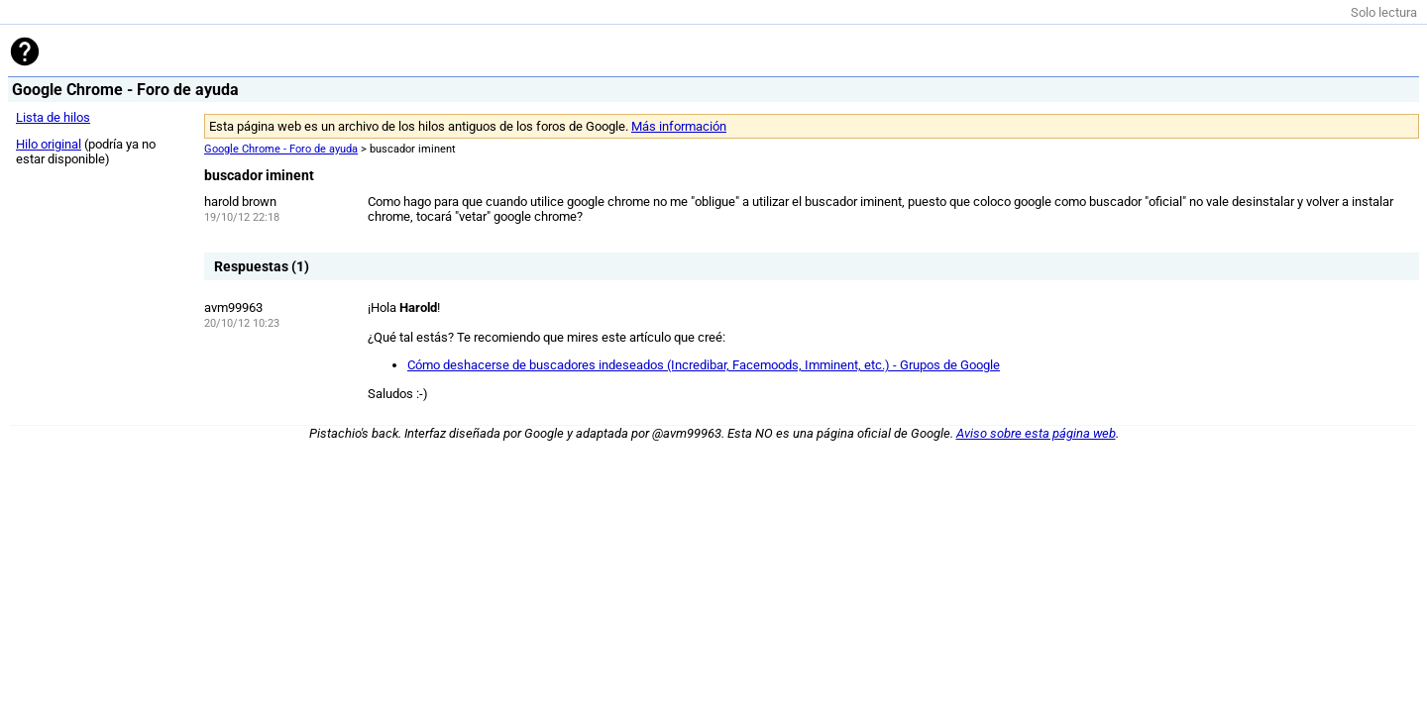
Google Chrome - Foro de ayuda (281, 149)
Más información (678, 126)
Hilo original (48, 144)
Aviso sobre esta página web (1036, 433)
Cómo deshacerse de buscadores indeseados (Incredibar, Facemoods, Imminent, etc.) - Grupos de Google (703, 364)
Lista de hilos (53, 117)
